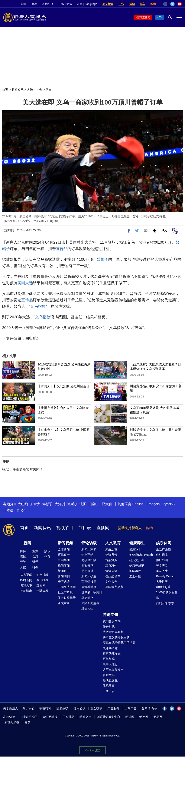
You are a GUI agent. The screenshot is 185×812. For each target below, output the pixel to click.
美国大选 (25, 283)
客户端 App (149, 708)
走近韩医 (135, 576)
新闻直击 (64, 571)
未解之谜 (111, 549)
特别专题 (110, 615)
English (137, 504)
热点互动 (87, 554)
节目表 (84, 527)
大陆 (30, 89)
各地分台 (47, 4)
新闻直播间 (143, 17)
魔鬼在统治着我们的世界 (119, 642)
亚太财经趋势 (67, 598)
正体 (61, 4)
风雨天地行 (110, 664)
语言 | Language (87, 4)
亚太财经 (64, 603)
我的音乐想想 (165, 603)
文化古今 (111, 581)
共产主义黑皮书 (113, 669)
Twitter (172, 4)
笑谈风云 (111, 554)
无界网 (157, 717)
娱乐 (47, 551)
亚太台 (107, 504)
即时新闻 (26, 580)
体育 (47, 556)
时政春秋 (87, 565)
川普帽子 (100, 259)
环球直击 (64, 554)
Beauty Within (165, 576)
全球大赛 (42, 590)
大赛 (34, 4)
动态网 (143, 717)
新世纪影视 (11, 722)
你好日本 (162, 554)
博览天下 (26, 585)
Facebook (165, 4)
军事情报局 (88, 581)
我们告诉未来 (112, 621)
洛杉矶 (47, 504)
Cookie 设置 (92, 750)
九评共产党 (110, 648)
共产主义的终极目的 (116, 637)
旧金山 (93, 504)
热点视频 (42, 574)
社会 (39, 89)
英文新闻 (107, 4)
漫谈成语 (111, 571)
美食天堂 (162, 565)
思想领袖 (87, 571)
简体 (69, 4)
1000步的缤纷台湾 (167, 595)
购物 (153, 4)
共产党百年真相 (113, 632)
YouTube (180, 4)
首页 (5, 89)
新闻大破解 (88, 576)
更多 (27, 722)
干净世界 (68, 717)
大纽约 (23, 504)
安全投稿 (96, 708)
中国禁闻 (64, 560)
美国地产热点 (114, 587)
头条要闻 (26, 574)
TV (160, 17)
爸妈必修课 (112, 576)
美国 (23, 556)
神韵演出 (26, 590)
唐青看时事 (88, 587)
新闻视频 (65, 543)
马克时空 (87, 598)
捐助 (132, 4)
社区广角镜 (65, 592)
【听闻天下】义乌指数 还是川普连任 (64, 386)
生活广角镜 (163, 549)
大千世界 (162, 581)
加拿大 (35, 504)
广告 (121, 4)
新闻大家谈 (88, 549)
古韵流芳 (111, 560)
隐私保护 (62, 708)
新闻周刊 (64, 576)
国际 (23, 551)
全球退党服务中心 (108, 717)
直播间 (103, 527)
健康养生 (137, 543)
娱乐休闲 (163, 543)
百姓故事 (109, 675)
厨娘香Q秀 (163, 587)
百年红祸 (109, 659)
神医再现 (135, 571)
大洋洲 (60, 504)
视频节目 (64, 527)
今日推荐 (42, 580)
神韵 (23, 4)
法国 (82, 504)
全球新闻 (64, 549)
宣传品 (61, 249)
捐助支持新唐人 (130, 528)
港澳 (35, 551)
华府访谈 (64, 581)
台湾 (35, 556)
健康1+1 (134, 549)
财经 (35, 561)
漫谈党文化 (110, 680)
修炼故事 (109, 685)
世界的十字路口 (91, 592)
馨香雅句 (111, 565)
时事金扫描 (88, 560)
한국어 (21, 510)
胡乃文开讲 (136, 560)
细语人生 (87, 608)
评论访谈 (89, 543)
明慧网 (129, 717)
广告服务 (113, 708)
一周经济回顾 (67, 587)
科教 (35, 567)
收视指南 (45, 708)
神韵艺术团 (29, 717)
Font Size (164, 230)
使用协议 (79, 708)
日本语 (8, 510)
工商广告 (109, 691)
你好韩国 (162, 560)
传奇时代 (109, 626)
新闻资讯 (17, 89)
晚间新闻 (64, 565)
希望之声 (85, 717)
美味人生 (162, 571)
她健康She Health (141, 554)
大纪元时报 (49, 717)
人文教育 (113, 543)
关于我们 (28, 708)
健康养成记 (136, 565)
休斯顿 (72, 504)
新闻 (27, 543)
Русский (169, 504)
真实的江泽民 (112, 653)
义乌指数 (38, 306)
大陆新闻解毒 (90, 603)
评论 (23, 561)
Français (153, 504)
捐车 (142, 4)
